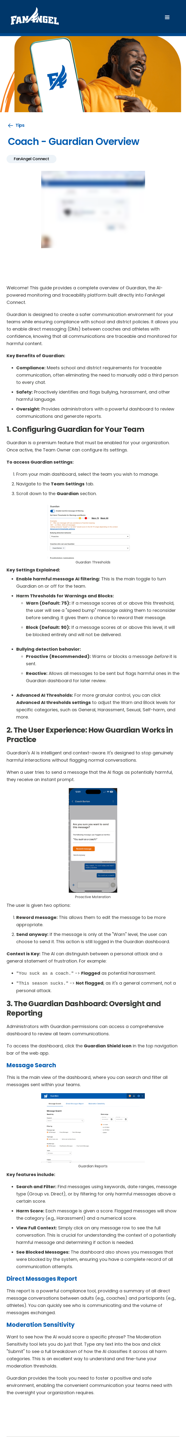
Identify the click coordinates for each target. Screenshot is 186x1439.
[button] (167, 17)
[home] (35, 17)
